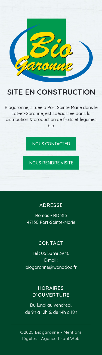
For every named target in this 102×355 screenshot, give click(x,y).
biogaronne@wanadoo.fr (51, 267)
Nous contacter (51, 143)
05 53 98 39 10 (55, 253)
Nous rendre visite (51, 163)
